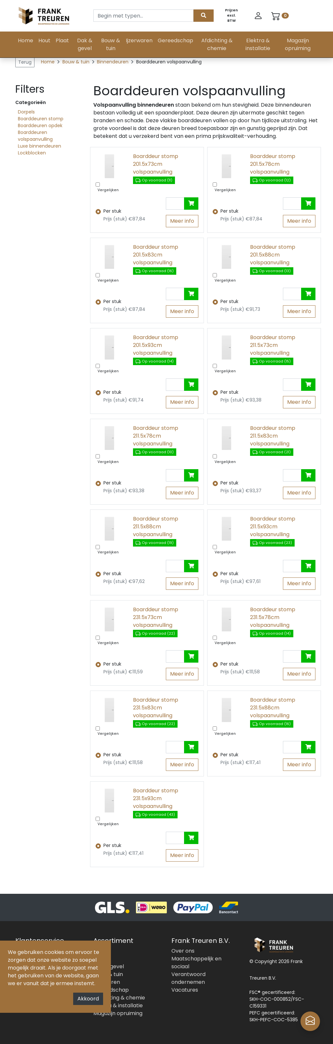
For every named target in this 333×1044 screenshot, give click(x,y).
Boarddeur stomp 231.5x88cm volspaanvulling (272, 707)
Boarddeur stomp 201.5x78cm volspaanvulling (272, 164)
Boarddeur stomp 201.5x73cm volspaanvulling (155, 164)
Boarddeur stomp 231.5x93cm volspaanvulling (155, 798)
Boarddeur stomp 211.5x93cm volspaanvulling (272, 526)
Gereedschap (175, 40)
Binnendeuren (113, 62)
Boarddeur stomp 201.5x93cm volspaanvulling (155, 345)
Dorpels (26, 112)
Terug (25, 62)
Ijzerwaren (139, 40)
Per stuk (112, 211)
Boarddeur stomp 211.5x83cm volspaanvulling (272, 435)
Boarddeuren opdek (40, 125)
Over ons (182, 951)
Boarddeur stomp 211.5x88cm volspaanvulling (155, 526)
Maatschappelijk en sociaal (196, 962)
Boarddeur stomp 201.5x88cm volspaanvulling (272, 254)
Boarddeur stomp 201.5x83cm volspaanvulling (155, 254)
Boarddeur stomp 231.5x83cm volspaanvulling (155, 707)
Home (25, 40)
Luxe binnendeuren (39, 146)
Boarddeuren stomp (40, 118)
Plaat (62, 40)
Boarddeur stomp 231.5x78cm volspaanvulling (272, 617)
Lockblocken (32, 153)
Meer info (182, 221)
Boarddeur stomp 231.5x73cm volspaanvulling (155, 617)
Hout (44, 40)
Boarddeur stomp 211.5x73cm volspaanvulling (272, 345)
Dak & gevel (84, 44)
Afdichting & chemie (217, 44)
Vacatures (184, 990)
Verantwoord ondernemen (188, 978)
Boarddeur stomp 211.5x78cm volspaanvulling (155, 435)
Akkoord (88, 998)
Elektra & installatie (258, 44)
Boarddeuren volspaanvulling (35, 135)
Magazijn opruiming (298, 44)
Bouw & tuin (110, 44)
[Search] (143, 15)
